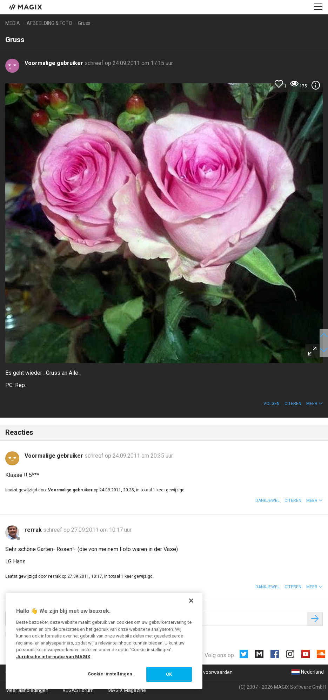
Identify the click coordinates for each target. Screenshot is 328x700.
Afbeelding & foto (49, 23)
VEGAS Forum (78, 690)
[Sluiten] (191, 600)
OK (169, 674)
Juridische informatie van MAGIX (53, 656)
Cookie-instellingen (110, 673)
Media (12, 23)
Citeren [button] (293, 403)
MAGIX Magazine (127, 690)
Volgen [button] (271, 403)
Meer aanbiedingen (27, 690)
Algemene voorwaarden (206, 672)
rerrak (34, 529)
